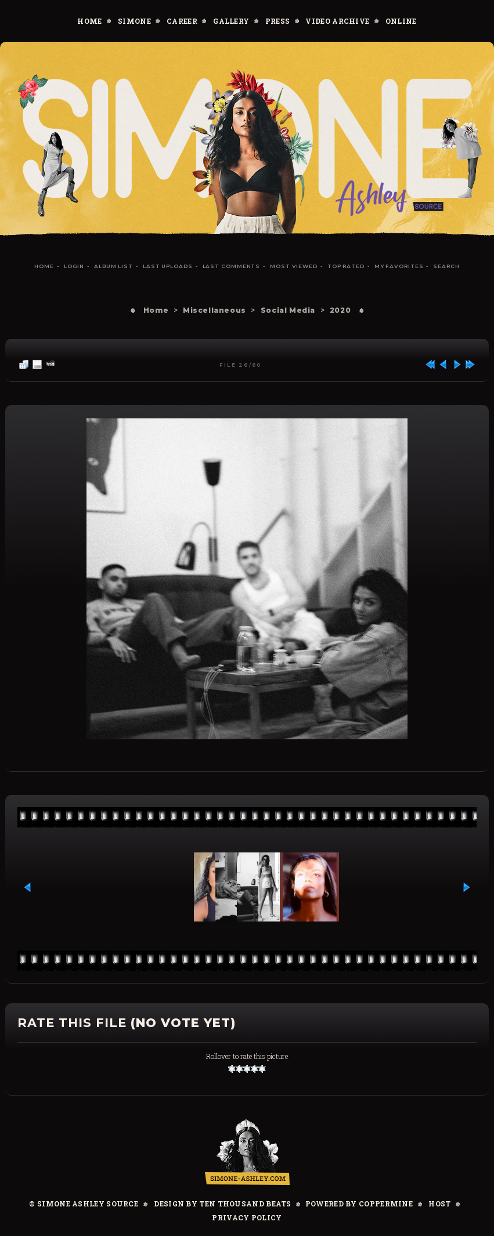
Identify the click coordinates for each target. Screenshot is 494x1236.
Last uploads (168, 266)
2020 (340, 310)
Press (277, 20)
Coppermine (386, 1203)
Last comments (232, 266)
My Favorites (399, 266)
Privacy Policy (247, 1217)
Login (74, 266)
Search (446, 266)
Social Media (288, 310)
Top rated (346, 266)
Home (89, 20)
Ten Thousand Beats (245, 1203)
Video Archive (337, 20)
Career (182, 20)
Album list (113, 266)
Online (401, 20)
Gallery (231, 20)
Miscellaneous (214, 310)
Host (439, 1203)
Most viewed (294, 266)
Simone (134, 20)
